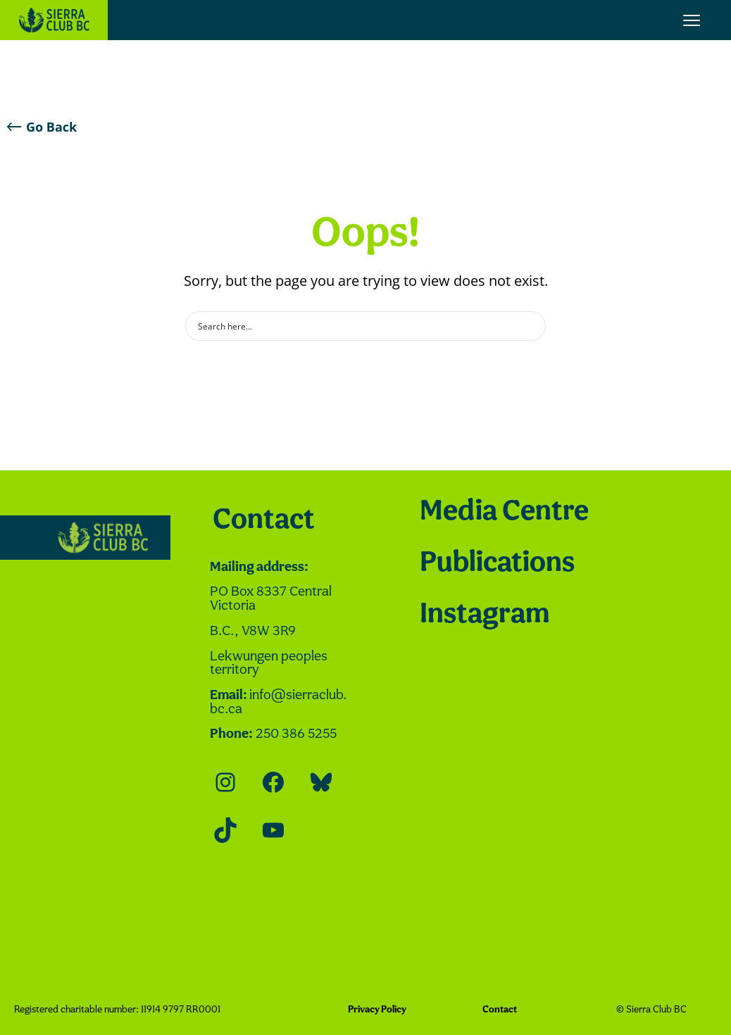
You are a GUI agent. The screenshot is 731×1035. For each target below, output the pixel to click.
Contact (264, 520)
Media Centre (504, 512)
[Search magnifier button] (531, 326)
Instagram (484, 615)
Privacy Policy (377, 1010)
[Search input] (356, 326)
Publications (497, 563)
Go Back (42, 126)
